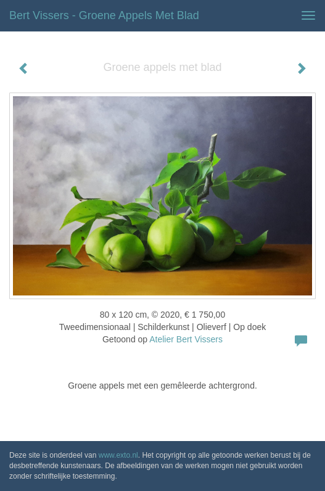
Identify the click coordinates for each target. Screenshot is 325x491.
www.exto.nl (118, 455)
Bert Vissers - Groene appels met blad (104, 15)
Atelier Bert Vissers (186, 339)
